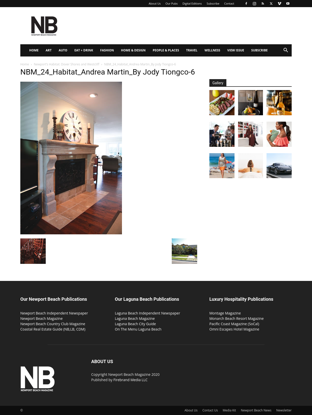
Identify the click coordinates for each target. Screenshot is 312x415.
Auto (63, 50)
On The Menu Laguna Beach (138, 329)
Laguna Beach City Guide (135, 323)
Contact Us (210, 410)
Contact (229, 3)
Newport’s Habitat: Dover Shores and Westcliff (66, 64)
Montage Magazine (225, 313)
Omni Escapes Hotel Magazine (234, 329)
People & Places (166, 50)
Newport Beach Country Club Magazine (52, 323)
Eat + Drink (83, 50)
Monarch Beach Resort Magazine (236, 318)
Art (49, 50)
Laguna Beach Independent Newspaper (147, 313)
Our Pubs (171, 3)
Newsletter (284, 410)
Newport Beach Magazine (41, 318)
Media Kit (229, 410)
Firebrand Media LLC (130, 379)
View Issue (235, 50)
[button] (285, 50)
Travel (191, 50)
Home (34, 50)
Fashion (107, 50)
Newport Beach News (256, 410)
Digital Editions (192, 3)
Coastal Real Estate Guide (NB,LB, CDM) (52, 329)
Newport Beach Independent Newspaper (54, 313)
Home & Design (133, 50)
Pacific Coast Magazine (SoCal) (234, 323)
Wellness (212, 50)
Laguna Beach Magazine (135, 318)
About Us (155, 3)
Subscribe (213, 3)
